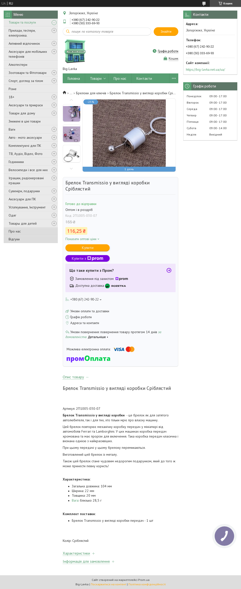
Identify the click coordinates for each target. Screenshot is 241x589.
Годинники (16, 162)
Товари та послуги (22, 22)
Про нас (15, 231)
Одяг (12, 215)
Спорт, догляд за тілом (26, 81)
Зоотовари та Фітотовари (27, 72)
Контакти (144, 78)
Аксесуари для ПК (22, 199)
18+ (11, 97)
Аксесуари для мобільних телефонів (28, 54)
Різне (12, 89)
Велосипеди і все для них (28, 170)
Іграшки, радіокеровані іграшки (26, 180)
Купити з (87, 258)
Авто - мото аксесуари (25, 137)
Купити (87, 247)
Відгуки (14, 239)
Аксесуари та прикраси (26, 105)
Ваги (12, 129)
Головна (74, 78)
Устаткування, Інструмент (27, 207)
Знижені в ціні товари (25, 121)
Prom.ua (144, 580)
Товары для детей (23, 223)
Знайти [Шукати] (166, 31)
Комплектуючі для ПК (25, 145)
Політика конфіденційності (147, 584)
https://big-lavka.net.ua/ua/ (205, 69)
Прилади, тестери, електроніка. (22, 33)
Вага (75, 500)
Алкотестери (18, 64)
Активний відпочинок (24, 43)
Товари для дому (22, 113)
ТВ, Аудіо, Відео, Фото (26, 153)
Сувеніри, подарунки (24, 191)
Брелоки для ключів (91, 93)
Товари (96, 78)
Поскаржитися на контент (108, 584)
